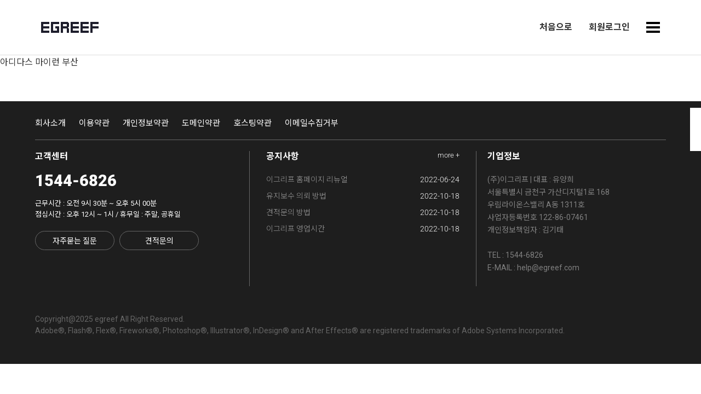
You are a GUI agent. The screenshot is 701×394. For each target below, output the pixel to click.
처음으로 (555, 27)
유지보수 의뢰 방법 (363, 196)
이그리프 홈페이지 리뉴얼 (363, 179)
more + (448, 155)
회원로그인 (609, 27)
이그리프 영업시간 (363, 229)
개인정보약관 (146, 123)
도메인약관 (201, 123)
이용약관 (94, 123)
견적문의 (159, 240)
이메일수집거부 (311, 123)
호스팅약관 (252, 123)
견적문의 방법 (363, 212)
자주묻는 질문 (75, 240)
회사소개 (50, 123)
